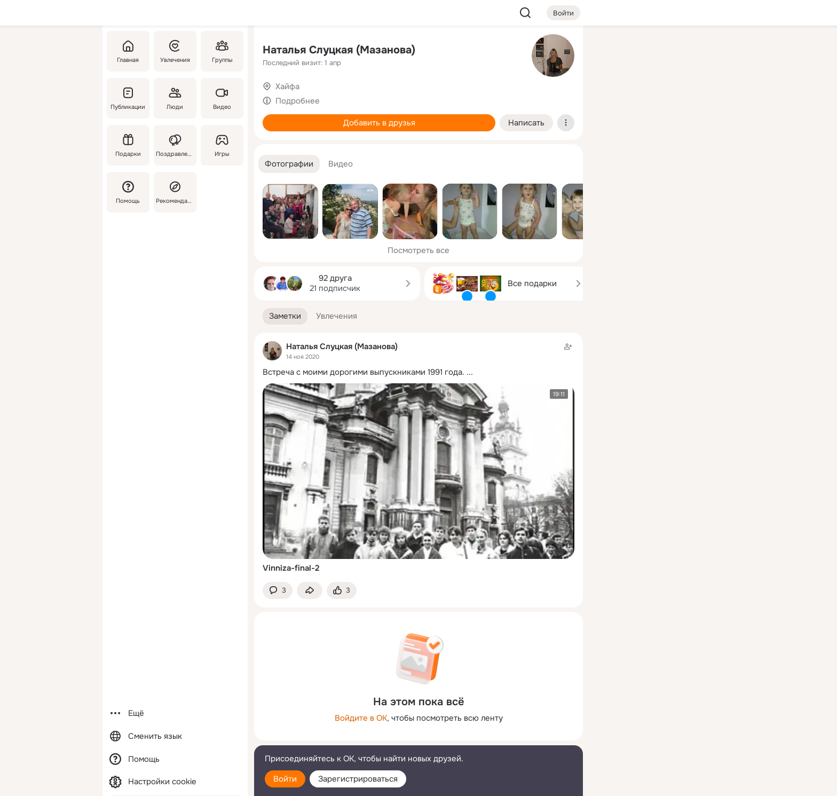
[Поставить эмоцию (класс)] (342, 591)
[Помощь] (128, 192)
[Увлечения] (175, 51)
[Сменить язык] (175, 736)
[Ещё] (175, 713)
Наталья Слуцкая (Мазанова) (339, 50)
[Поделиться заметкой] (309, 591)
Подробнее (297, 101)
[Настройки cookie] (175, 781)
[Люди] (175, 98)
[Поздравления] (175, 145)
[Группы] (222, 51)
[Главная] (128, 51)
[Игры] (222, 145)
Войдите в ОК (361, 718)
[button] (289, 164)
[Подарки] (128, 145)
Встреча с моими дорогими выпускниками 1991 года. (363, 372)
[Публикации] (128, 98)
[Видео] (222, 98)
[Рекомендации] (175, 192)
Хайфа (287, 86)
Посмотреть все (418, 250)
